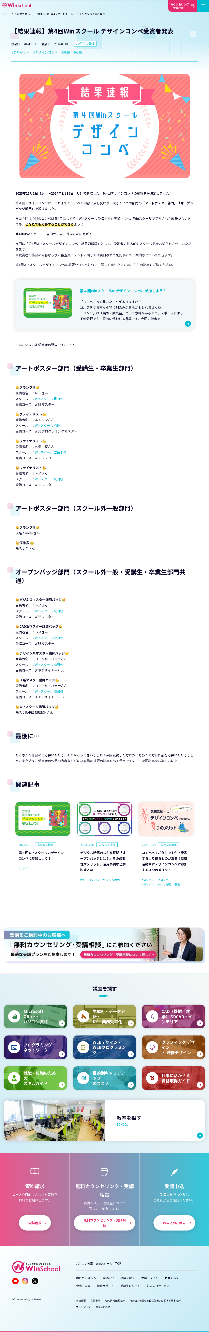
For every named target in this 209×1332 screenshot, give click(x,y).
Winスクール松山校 (49, 479)
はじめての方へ (86, 1278)
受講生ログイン (130, 1286)
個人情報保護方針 (115, 1300)
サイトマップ (83, 1306)
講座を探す (127, 1278)
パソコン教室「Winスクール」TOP (98, 1263)
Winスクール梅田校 (49, 664)
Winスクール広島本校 (50, 452)
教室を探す (172, 1278)
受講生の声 (83, 1286)
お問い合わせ (102, 1306)
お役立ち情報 (85, 43)
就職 (66, 52)
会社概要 (81, 1300)
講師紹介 (108, 1278)
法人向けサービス (158, 1286)
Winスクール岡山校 (49, 398)
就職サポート (105, 1286)
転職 (78, 52)
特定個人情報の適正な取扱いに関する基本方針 (155, 1300)
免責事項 (95, 1300)
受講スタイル (149, 1278)
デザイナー (21, 52)
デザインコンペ (46, 52)
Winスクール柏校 (47, 425)
